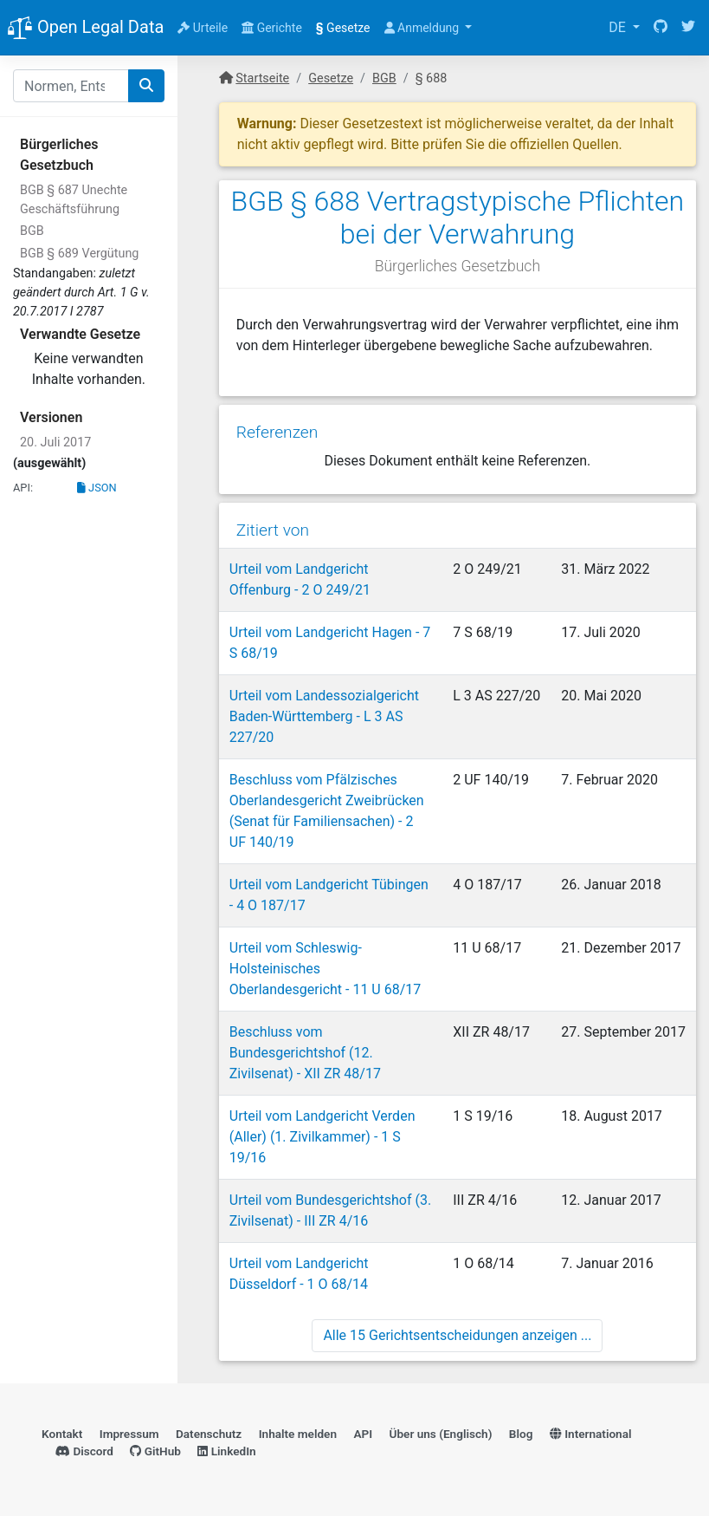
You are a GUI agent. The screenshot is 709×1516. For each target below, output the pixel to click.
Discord (84, 1451)
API (362, 1434)
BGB (32, 231)
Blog (521, 1434)
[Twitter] (688, 27)
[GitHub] (660, 27)
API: (23, 487)
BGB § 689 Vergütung (79, 253)
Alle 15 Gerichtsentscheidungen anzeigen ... (457, 1335)
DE (619, 27)
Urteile (202, 28)
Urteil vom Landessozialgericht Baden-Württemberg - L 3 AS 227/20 (324, 716)
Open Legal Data (85, 29)
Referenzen (277, 432)
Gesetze (343, 28)
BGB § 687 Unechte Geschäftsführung (73, 200)
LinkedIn (226, 1451)
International (591, 1434)
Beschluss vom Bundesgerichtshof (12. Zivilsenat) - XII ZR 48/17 (305, 1053)
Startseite (262, 78)
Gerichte (272, 28)
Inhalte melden (298, 1434)
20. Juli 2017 (55, 442)
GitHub (155, 1451)
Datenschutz (209, 1434)
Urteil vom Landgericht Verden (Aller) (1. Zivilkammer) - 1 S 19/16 (322, 1137)
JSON (97, 487)
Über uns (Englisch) (441, 1434)
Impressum (129, 1434)
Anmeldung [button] (423, 28)
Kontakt (62, 1434)
